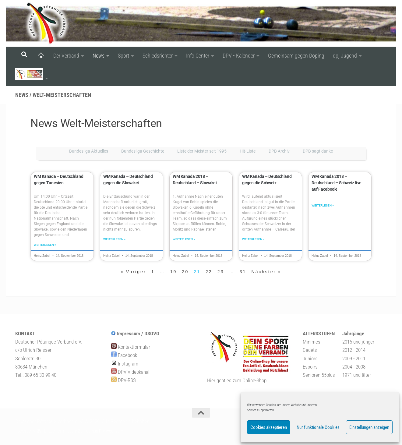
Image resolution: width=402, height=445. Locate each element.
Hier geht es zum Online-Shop (236, 381)
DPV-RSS (123, 381)
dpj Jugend (345, 55)
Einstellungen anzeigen (369, 427)
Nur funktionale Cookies (318, 427)
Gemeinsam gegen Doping (296, 55)
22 (209, 272)
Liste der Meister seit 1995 (202, 151)
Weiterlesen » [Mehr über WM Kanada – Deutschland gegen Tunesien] (45, 245)
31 (243, 272)
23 (220, 272)
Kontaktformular (130, 347)
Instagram (124, 364)
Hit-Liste (248, 151)
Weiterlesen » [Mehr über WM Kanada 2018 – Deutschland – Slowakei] (184, 240)
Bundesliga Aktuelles (88, 151)
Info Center (197, 55)
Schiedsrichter (158, 55)
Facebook (124, 356)
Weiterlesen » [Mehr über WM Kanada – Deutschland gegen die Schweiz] (253, 240)
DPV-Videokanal (130, 372)
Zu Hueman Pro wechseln (100, 431)
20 (185, 272)
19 (173, 272)
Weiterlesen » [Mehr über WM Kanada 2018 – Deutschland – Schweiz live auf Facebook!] (323, 206)
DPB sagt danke (318, 151)
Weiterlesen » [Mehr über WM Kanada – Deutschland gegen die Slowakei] (114, 240)
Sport (123, 55)
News (98, 55)
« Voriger (133, 272)
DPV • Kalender (239, 55)
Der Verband (66, 55)
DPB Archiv (279, 151)
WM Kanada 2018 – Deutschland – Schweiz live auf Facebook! (339, 183)
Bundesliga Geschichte (142, 151)
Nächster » (267, 272)
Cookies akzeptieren (268, 427)
